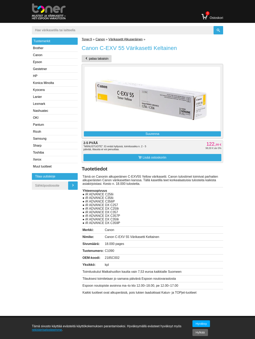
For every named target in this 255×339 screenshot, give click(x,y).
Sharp (37, 145)
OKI (36, 117)
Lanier (37, 96)
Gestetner (40, 69)
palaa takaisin (96, 58)
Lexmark (39, 103)
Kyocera (39, 90)
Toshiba (38, 152)
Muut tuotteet (42, 166)
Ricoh (37, 131)
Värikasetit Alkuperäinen (125, 39)
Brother (38, 48)
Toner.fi (87, 39)
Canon (37, 55)
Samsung (40, 138)
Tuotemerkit (41, 41)
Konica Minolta (43, 83)
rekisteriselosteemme (47, 329)
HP (35, 76)
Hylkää (200, 332)
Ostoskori (212, 16)
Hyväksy (201, 323)
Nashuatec (40, 110)
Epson (37, 62)
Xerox (37, 159)
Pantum (38, 124)
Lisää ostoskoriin (152, 157)
